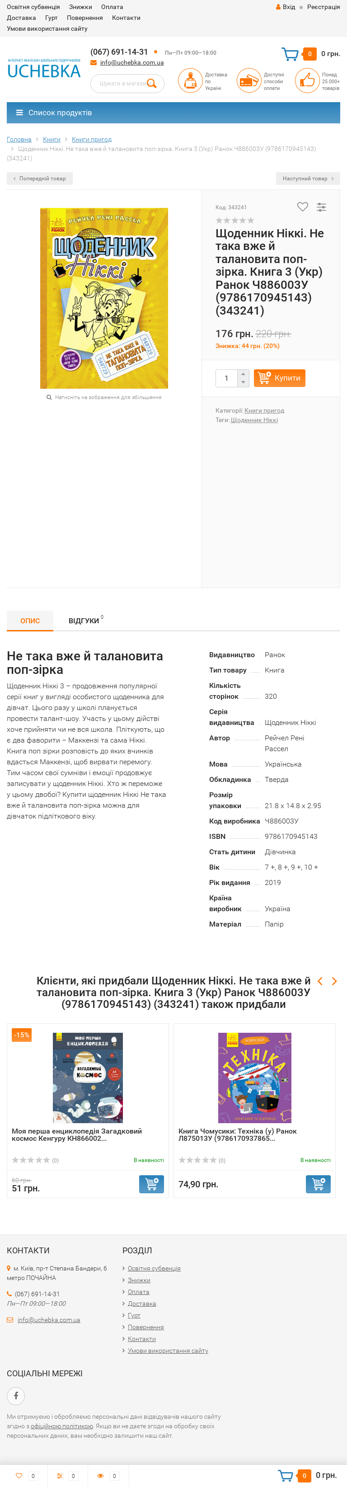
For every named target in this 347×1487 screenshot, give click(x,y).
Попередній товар (40, 178)
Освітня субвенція (33, 6)
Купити (287, 377)
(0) (35, 1161)
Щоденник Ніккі (254, 420)
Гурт (51, 17)
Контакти (126, 17)
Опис (30, 620)
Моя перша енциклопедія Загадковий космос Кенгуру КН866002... (77, 1135)
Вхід (285, 6)
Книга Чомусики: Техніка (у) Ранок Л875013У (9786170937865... (237, 1135)
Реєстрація (323, 6)
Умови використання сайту (47, 28)
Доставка (21, 17)
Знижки (80, 6)
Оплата (112, 6)
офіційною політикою (62, 1426)
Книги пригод (264, 410)
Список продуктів (54, 112)
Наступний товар (308, 178)
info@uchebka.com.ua (132, 62)
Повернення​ (85, 17)
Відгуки (86, 619)
